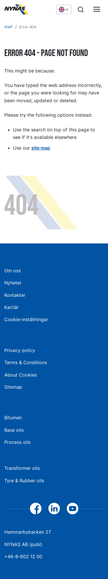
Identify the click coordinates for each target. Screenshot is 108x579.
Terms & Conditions (25, 362)
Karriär (11, 307)
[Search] (80, 9)
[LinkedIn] (54, 508)
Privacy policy (19, 350)
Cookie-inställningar (26, 319)
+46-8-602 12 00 (23, 556)
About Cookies (20, 375)
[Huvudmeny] (97, 9)
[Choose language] (63, 9)
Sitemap (13, 387)
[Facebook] (35, 508)
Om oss (12, 270)
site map (40, 148)
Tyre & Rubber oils (24, 480)
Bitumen (13, 417)
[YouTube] (72, 508)
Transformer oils (22, 468)
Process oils (17, 442)
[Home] (27, 9)
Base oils (14, 430)
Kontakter (14, 295)
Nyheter (13, 283)
